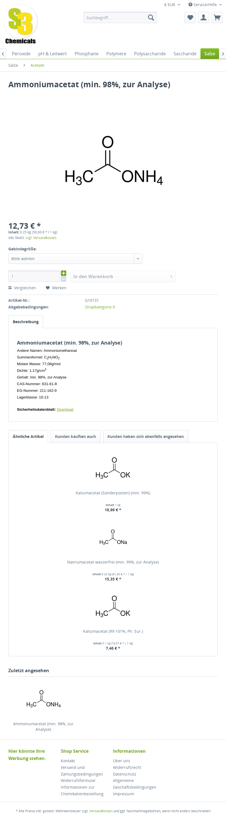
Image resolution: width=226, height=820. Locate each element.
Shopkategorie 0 (100, 307)
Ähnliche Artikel (28, 436)
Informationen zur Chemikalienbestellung (82, 790)
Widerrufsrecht (127, 767)
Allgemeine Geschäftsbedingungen (134, 784)
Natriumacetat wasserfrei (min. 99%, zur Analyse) (113, 562)
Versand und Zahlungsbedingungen (82, 771)
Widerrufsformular (78, 780)
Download (65, 409)
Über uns (121, 760)
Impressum (123, 793)
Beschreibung (26, 321)
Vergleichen (22, 287)
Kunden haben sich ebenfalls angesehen (145, 436)
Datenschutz (124, 774)
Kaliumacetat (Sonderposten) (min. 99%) (113, 492)
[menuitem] (120, 17)
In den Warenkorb (122, 276)
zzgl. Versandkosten (41, 237)
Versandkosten (100, 811)
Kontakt (68, 760)
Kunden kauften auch (75, 436)
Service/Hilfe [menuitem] (203, 4)
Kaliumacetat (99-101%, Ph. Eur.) (113, 631)
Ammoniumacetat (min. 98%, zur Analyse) (43, 726)
